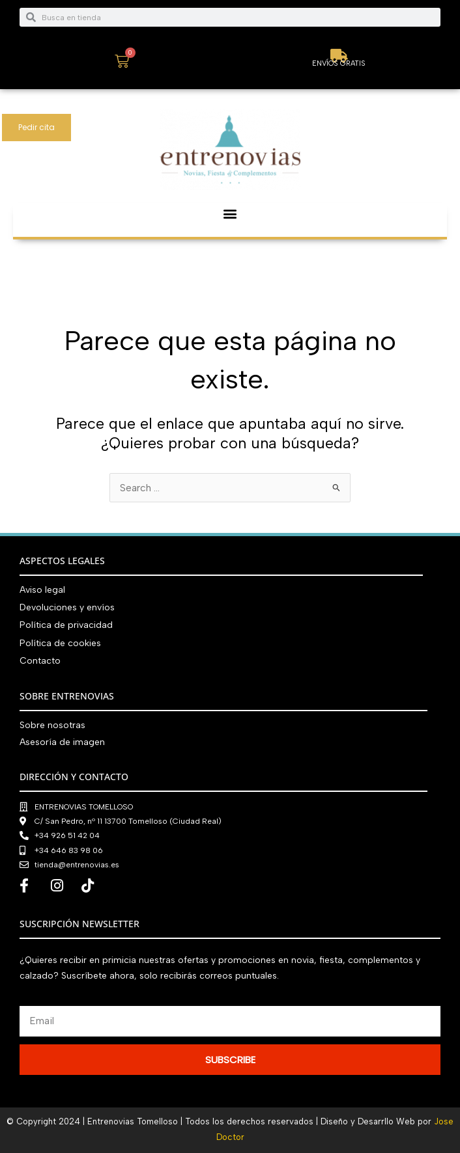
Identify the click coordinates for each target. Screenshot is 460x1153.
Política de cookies (60, 643)
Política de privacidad (66, 625)
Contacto (40, 660)
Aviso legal (42, 589)
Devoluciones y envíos (67, 607)
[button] (230, 213)
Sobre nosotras (52, 725)
